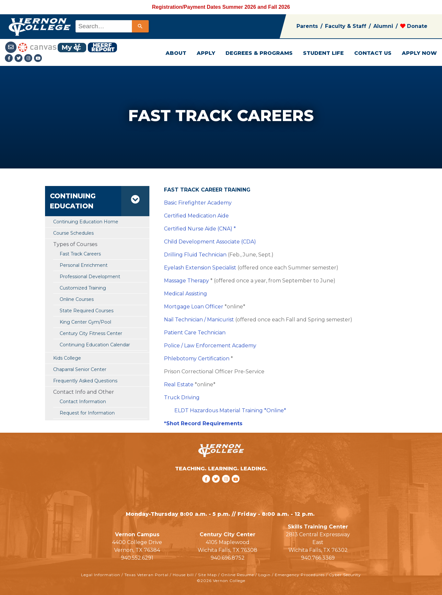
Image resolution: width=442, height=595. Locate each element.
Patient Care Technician (195, 332)
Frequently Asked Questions (85, 381)
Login (264, 574)
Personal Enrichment (84, 265)
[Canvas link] (37, 47)
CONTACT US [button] (372, 53)
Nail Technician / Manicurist (199, 319)
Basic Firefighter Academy (198, 203)
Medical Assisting (185, 294)
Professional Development (90, 276)
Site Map (207, 574)
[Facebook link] (10, 58)
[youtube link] (38, 58)
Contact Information (83, 401)
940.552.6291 (137, 558)
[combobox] (112, 26)
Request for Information (87, 413)
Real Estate (178, 384)
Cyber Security (345, 574)
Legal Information (100, 574)
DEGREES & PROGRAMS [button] (259, 53)
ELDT (182, 410)
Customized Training (83, 288)
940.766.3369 (318, 558)
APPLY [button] (206, 53)
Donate (413, 26)
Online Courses (77, 299)
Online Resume (237, 574)
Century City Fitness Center (91, 333)
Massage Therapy (186, 281)
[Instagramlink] (29, 58)
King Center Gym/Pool (85, 322)
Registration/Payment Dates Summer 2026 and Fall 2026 (221, 7)
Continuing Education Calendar (95, 345)
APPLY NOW (419, 53)
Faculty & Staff (345, 26)
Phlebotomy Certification (196, 358)
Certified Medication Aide (196, 216)
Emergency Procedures (300, 574)
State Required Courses (86, 311)
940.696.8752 (228, 558)
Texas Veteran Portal (146, 574)
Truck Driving (182, 397)
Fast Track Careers (80, 254)
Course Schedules (73, 233)
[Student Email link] (11, 47)
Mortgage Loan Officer (193, 307)
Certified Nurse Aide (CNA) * (200, 229)
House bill (183, 574)
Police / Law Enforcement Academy (210, 345)
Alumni (383, 26)
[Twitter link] (19, 58)
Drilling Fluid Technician (195, 255)
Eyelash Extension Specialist (200, 268)
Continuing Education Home (85, 222)
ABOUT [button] (176, 53)
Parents (307, 26)
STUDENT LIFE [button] (323, 53)
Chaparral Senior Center (79, 369)
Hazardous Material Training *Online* (238, 410)
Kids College (67, 358)
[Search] (140, 26)
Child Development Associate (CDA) (210, 242)
